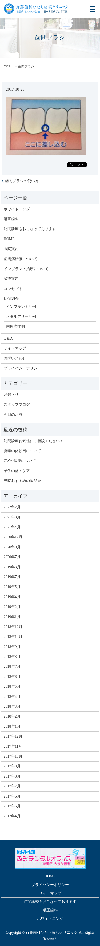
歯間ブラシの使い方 (22, 181)
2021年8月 (12, 517)
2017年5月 (12, 806)
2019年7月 (12, 577)
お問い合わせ (15, 358)
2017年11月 (13, 746)
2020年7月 (12, 557)
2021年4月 (12, 527)
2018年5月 (12, 687)
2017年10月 (13, 756)
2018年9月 (12, 647)
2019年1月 (12, 617)
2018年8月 (12, 657)
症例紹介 (11, 299)
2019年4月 (12, 597)
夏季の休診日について (22, 451)
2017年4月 (12, 816)
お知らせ (11, 395)
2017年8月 (12, 776)
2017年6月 (12, 796)
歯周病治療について (20, 259)
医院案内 (11, 249)
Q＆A (8, 338)
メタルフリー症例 (21, 317)
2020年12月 (13, 537)
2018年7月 (12, 667)
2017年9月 (12, 766)
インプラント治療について (26, 269)
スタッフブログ (17, 404)
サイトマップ (15, 348)
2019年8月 (12, 567)
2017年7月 (12, 786)
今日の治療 (13, 415)
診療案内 (11, 279)
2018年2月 (12, 716)
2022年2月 (12, 507)
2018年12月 (13, 627)
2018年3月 (12, 707)
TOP (7, 66)
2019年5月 (12, 587)
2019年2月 (12, 607)
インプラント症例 (21, 307)
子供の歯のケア (17, 471)
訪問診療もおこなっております (30, 229)
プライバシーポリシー (22, 368)
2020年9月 (12, 547)
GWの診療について (20, 461)
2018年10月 (13, 637)
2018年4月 (12, 697)
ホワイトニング (17, 209)
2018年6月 (12, 677)
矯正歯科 (11, 219)
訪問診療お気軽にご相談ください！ (33, 441)
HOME (9, 239)
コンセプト (13, 289)
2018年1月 (12, 726)
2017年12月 (13, 736)
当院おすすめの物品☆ (22, 481)
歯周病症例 (15, 326)
